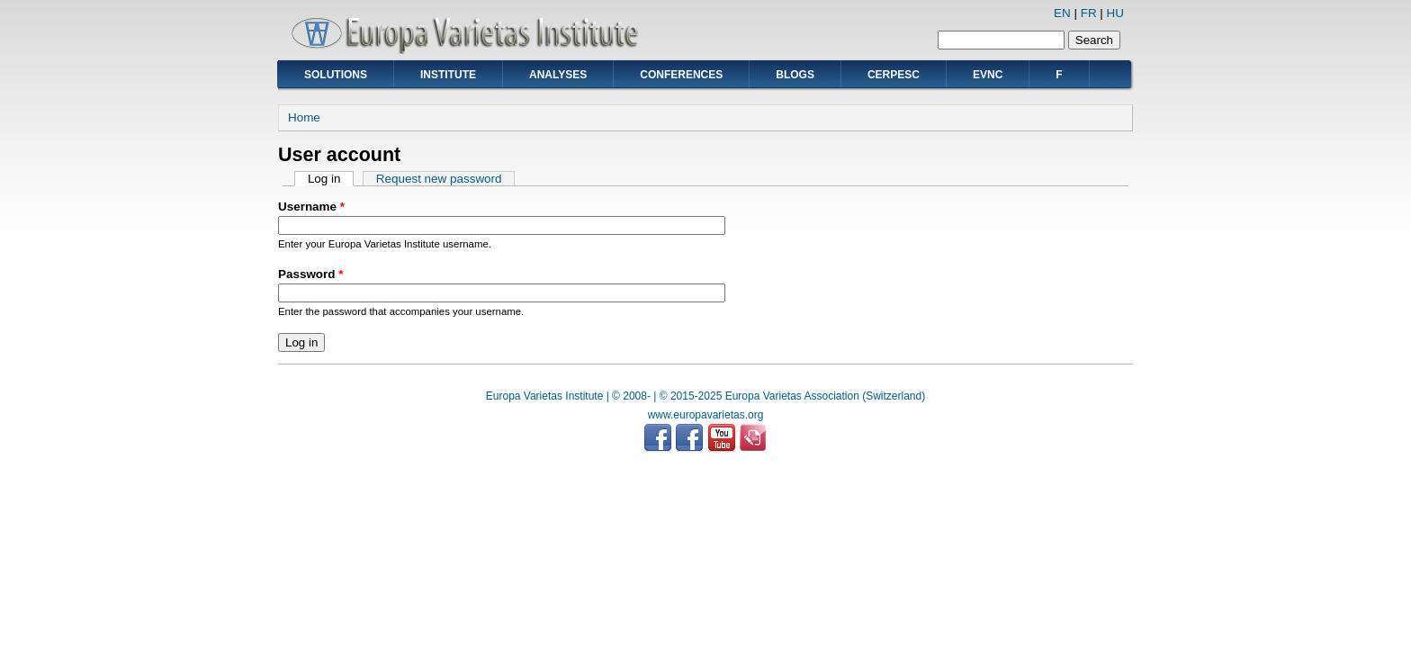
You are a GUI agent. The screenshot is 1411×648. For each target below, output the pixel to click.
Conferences (681, 74)
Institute (448, 74)
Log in (331, 178)
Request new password (439, 178)
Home (304, 117)
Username (311, 206)
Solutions (335, 74)
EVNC (987, 74)
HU (1115, 13)
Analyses (558, 74)
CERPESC (893, 74)
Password (310, 274)
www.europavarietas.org (706, 415)
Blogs (795, 74)
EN (1062, 13)
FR (1089, 13)
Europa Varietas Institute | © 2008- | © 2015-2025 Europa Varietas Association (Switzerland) (705, 396)
